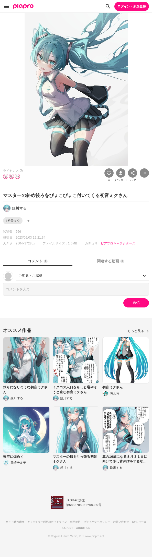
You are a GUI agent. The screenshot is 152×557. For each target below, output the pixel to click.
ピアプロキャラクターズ (118, 243)
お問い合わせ (121, 522)
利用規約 (75, 522)
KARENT (67, 528)
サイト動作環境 (15, 522)
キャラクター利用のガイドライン (47, 522)
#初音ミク (13, 220)
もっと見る (138, 331)
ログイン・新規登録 (131, 6)
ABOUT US (83, 528)
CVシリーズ (139, 522)
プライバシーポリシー (97, 522)
